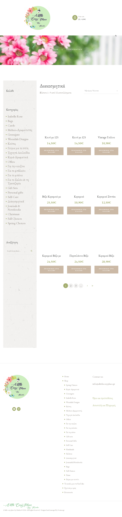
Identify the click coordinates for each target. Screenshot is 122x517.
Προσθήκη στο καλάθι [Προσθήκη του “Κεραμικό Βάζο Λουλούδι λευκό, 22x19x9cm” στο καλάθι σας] (106, 271)
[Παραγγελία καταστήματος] (99, 91)
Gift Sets (13, 190)
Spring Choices (16, 226)
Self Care (69, 448)
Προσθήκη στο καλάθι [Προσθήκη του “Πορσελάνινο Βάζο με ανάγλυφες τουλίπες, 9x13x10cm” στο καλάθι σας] (78, 271)
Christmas (13, 217)
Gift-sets (69, 440)
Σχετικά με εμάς (70, 491)
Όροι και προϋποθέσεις (103, 401)
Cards (11, 126)
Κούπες (12, 144)
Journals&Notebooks (75, 465)
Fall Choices (15, 221)
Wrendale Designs (18, 140)
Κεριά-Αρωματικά (18, 158)
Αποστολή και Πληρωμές (104, 408)
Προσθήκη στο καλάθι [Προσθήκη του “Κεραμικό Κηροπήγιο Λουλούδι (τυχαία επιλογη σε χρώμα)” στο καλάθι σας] (78, 211)
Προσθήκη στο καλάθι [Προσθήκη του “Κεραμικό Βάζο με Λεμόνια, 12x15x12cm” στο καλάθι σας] (51, 271)
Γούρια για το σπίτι (18, 149)
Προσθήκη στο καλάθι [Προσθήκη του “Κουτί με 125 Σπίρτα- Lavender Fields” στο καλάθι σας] (51, 151)
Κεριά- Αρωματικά (72, 392)
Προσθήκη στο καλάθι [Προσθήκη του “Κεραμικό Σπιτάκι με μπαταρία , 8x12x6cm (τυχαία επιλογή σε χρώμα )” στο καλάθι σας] (106, 211)
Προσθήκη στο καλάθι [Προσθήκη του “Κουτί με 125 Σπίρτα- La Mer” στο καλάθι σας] (78, 151)
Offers (11, 163)
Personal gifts (15, 194)
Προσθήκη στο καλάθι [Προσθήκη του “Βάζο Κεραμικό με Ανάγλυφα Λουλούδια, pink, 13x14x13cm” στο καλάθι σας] (51, 211)
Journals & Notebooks (14, 210)
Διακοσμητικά (16, 204)
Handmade (70, 452)
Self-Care (13, 199)
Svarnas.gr (61, 513)
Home (42, 50)
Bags (10, 121)
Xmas (68, 478)
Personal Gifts (72, 444)
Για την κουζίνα (16, 168)
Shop (55, 50)
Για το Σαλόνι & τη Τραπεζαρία (18, 183)
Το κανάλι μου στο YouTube (74, 487)
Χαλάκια (69, 457)
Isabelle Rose (15, 116)
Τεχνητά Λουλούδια (19, 154)
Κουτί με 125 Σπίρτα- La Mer (79, 139)
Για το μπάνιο (15, 177)
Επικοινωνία (68, 495)
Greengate (14, 135)
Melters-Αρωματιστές (20, 130)
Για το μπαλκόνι (16, 172)
